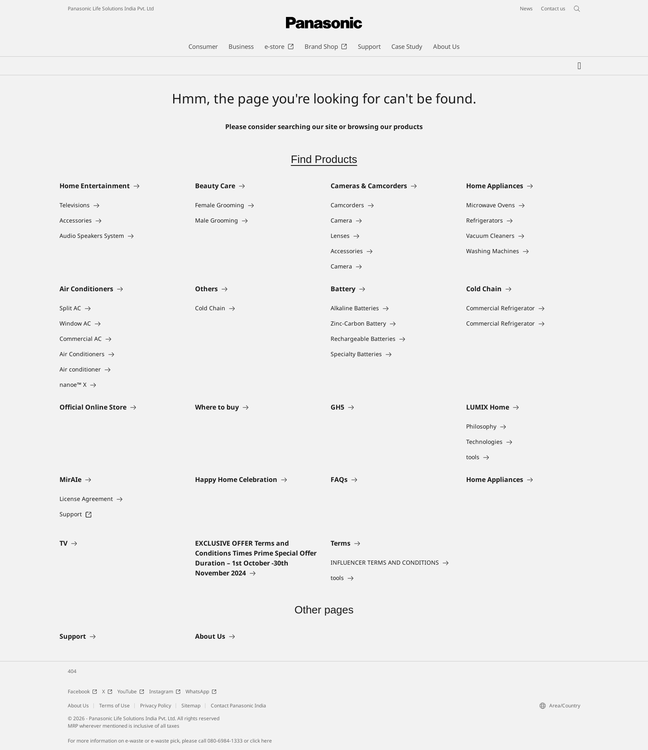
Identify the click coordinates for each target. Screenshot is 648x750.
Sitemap (190, 705)
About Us (78, 705)
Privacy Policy (155, 705)
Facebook (82, 691)
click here (261, 740)
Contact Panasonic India (238, 705)
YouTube (130, 691)
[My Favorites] (579, 66)
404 (72, 671)
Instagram (165, 691)
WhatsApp (201, 691)
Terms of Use (114, 705)
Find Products (324, 159)
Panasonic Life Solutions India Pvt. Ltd (111, 8)
